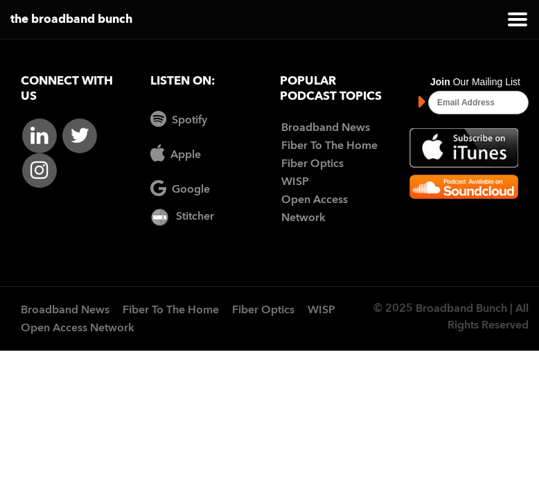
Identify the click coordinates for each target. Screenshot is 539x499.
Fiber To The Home (329, 146)
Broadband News (325, 128)
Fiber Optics (312, 164)
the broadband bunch (71, 20)
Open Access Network (77, 328)
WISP (295, 182)
